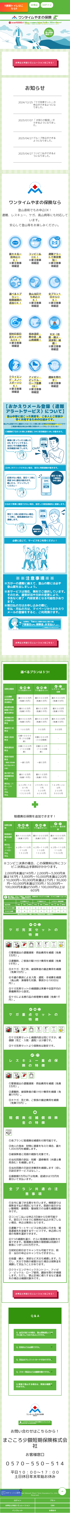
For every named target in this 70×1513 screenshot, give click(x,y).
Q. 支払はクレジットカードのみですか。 (34, 1359)
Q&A (52, 1505)
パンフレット (17, 1510)
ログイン (46, 5)
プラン (52, 1500)
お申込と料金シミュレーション (17, 1505)
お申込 (34, 5)
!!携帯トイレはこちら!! (13, 7)
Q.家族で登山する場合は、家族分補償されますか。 (34, 1385)
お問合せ (52, 1510)
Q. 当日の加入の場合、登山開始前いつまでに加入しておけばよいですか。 (34, 1333)
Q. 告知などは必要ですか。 (28, 1347)
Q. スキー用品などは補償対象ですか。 (33, 1372)
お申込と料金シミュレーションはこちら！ (35, 62)
